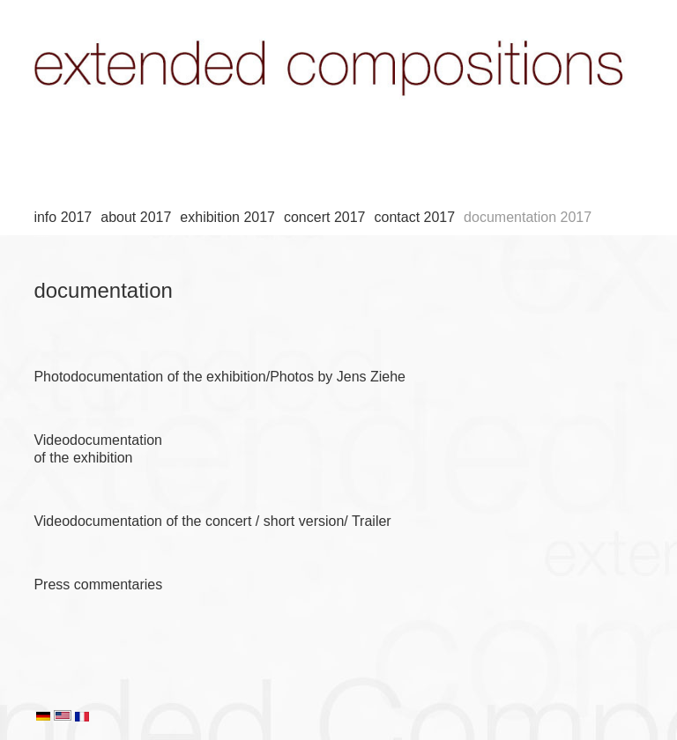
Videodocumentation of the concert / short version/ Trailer (212, 521)
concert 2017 (325, 217)
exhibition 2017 (227, 217)
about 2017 (135, 217)
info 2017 (62, 217)
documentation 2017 (527, 217)
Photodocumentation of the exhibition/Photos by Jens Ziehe (219, 376)
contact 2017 (414, 217)
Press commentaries (97, 584)
